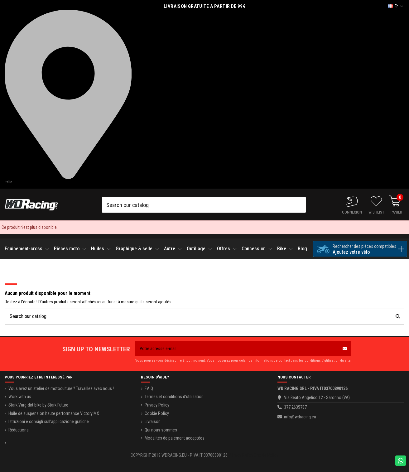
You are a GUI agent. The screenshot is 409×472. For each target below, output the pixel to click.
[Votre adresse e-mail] (236, 348)
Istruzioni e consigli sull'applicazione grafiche (48, 421)
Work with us (19, 396)
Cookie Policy (157, 413)
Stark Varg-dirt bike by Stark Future (38, 404)
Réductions (18, 429)
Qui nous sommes (161, 429)
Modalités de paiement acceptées (175, 438)
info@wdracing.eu (300, 416)
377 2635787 (295, 407)
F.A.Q (149, 388)
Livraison (153, 421)
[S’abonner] (344, 348)
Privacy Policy (157, 404)
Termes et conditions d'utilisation (174, 396)
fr (396, 6)
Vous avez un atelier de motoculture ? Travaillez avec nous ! (61, 388)
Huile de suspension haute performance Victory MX (53, 413)
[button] (27, 249)
